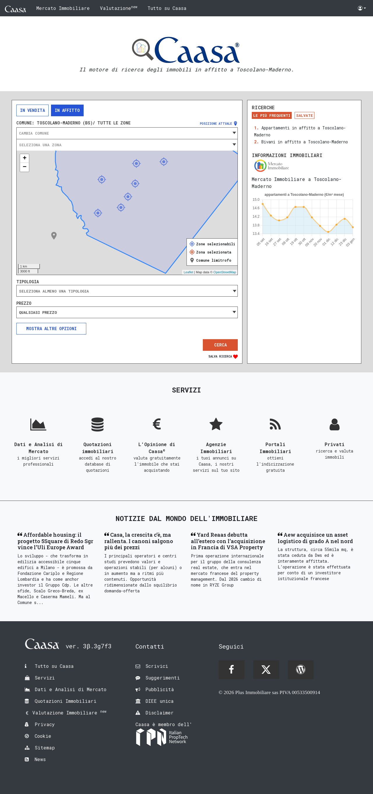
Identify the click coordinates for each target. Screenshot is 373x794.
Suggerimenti (162, 678)
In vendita (32, 110)
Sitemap (45, 747)
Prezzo (23, 303)
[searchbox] (127, 291)
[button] (362, 8)
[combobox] (127, 133)
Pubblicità (159, 689)
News (40, 759)
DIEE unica (159, 701)
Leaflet (188, 272)
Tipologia (27, 282)
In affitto (67, 110)
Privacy (45, 724)
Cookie (43, 736)
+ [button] (25, 158)
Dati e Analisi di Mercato (70, 689)
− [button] (25, 167)
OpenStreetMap (224, 272)
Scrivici (156, 666)
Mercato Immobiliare (63, 8)
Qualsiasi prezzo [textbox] (38, 312)
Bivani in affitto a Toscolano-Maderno (304, 142)
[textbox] (127, 133)
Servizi (45, 678)
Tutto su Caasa (166, 8)
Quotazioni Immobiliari (65, 701)
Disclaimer (159, 713)
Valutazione (118, 7)
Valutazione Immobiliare (69, 713)
